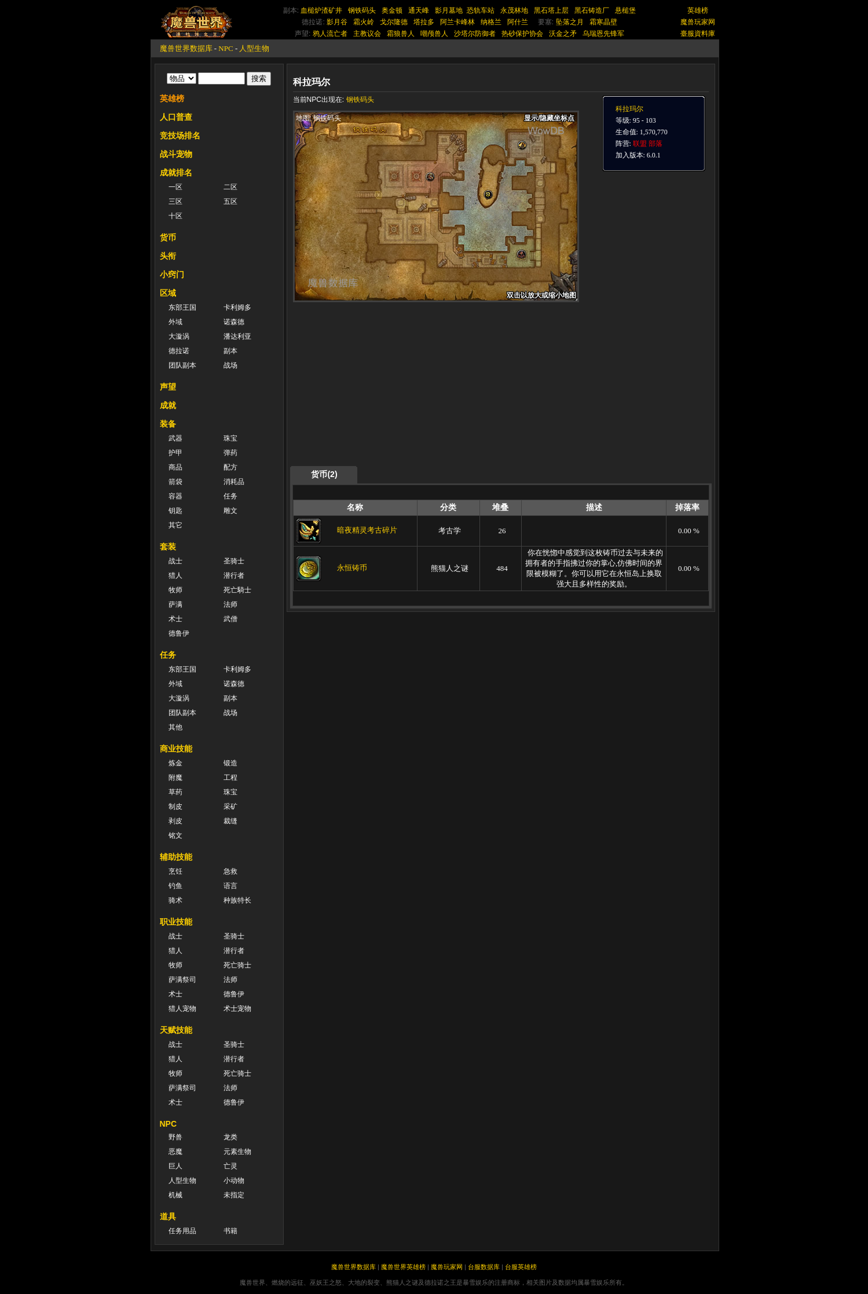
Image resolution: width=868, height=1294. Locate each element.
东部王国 (182, 307)
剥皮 (175, 821)
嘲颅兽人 (434, 34)
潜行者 (234, 575)
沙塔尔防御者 (475, 34)
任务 (230, 496)
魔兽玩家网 (697, 22)
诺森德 (234, 322)
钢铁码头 (362, 10)
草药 (175, 792)
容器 (175, 496)
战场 (230, 365)
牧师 (175, 590)
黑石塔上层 (551, 10)
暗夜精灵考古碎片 (367, 530)
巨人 (175, 1166)
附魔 (175, 778)
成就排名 (176, 172)
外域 (175, 322)
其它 (175, 525)
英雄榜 (697, 10)
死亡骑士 (237, 965)
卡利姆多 (237, 307)
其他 (175, 727)
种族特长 (237, 900)
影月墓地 (449, 10)
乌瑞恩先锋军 (603, 34)
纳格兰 (491, 22)
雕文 (230, 511)
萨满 (175, 604)
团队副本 (182, 365)
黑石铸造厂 (591, 10)
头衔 (168, 256)
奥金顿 (392, 10)
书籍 (230, 1231)
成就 (168, 405)
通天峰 (418, 10)
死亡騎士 (237, 590)
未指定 (234, 1195)
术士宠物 (237, 1009)
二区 (230, 187)
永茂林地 (514, 10)
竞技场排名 (180, 135)
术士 (175, 619)
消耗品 (234, 482)
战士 (175, 561)
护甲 (175, 453)
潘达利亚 (237, 336)
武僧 (230, 619)
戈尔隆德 (394, 22)
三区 (175, 201)
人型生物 (254, 48)
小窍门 (172, 274)
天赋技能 (176, 1030)
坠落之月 (570, 22)
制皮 (175, 806)
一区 (175, 187)
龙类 (230, 1137)
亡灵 (230, 1166)
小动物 (234, 1180)
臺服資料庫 (697, 34)
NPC (225, 48)
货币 (168, 237)
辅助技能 (176, 857)
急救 (230, 871)
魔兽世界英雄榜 (403, 1266)
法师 (230, 604)
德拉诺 (179, 351)
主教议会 (367, 34)
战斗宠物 (176, 154)
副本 (230, 351)
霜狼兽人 (401, 34)
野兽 (175, 1137)
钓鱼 (175, 886)
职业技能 (176, 921)
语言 (230, 886)
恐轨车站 (481, 10)
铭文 (175, 835)
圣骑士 (234, 561)
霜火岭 (363, 22)
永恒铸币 (352, 567)
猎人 (175, 575)
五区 (230, 201)
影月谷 (337, 22)
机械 (175, 1195)
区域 (168, 293)
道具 (168, 1216)
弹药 (230, 453)
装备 (168, 423)
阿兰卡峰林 (457, 22)
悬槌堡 (625, 10)
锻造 (230, 763)
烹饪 (175, 871)
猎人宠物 (182, 1009)
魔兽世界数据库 (186, 48)
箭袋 (175, 482)
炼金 (175, 763)
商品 (175, 467)
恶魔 (175, 1152)
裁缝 (230, 821)
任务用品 (182, 1231)
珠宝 (230, 438)
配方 (230, 467)
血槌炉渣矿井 (321, 10)
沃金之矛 (563, 34)
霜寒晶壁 (603, 22)
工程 (230, 778)
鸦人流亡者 (330, 34)
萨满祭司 (182, 980)
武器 (175, 438)
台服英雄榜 (521, 1266)
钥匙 (175, 511)
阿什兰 (517, 22)
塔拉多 (423, 22)
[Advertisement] (402, 383)
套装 (168, 546)
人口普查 (176, 117)
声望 (168, 386)
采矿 (230, 806)
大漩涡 (179, 336)
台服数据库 (484, 1266)
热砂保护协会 (522, 34)
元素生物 (237, 1152)
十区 (175, 216)
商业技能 (176, 748)
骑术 (175, 900)
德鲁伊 (179, 633)
